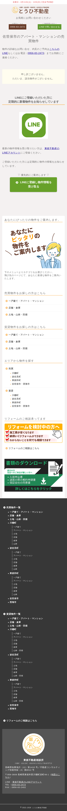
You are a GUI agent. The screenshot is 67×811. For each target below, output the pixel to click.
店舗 (15, 537)
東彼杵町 (16, 380)
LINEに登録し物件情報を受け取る (34, 184)
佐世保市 (14, 598)
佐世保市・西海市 (21, 384)
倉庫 (15, 541)
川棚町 (15, 373)
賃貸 (11, 390)
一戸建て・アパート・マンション (26, 301)
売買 (11, 368)
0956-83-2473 (17, 27)
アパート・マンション (23, 530)
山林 (15, 544)
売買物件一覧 (13, 507)
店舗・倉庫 (14, 307)
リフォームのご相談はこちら (24, 448)
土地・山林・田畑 (18, 314)
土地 (15, 534)
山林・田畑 (18, 650)
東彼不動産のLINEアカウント (27, 782)
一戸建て (17, 527)
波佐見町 (16, 377)
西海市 (13, 602)
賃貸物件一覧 (13, 614)
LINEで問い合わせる (49, 27)
